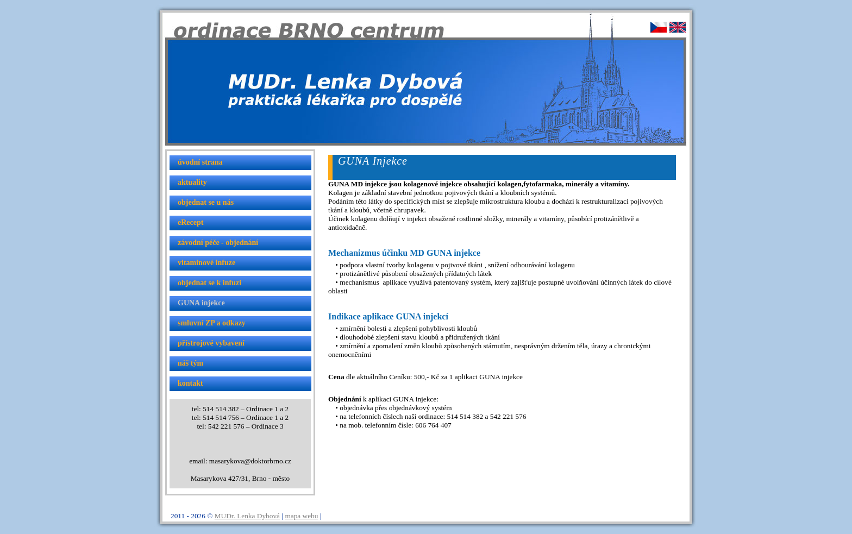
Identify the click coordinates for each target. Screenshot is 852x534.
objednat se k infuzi (209, 283)
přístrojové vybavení (211, 343)
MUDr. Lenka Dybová (247, 516)
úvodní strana (200, 162)
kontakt (190, 383)
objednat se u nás (206, 202)
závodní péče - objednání (218, 242)
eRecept (190, 222)
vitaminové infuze (206, 263)
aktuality (192, 182)
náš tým (190, 363)
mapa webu (301, 516)
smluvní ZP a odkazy (212, 323)
